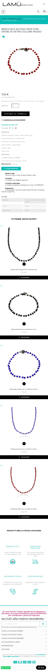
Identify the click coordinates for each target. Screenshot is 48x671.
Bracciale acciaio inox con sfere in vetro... (24, 389)
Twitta (12, 128)
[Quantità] (15, 106)
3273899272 (41, 655)
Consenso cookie (39, 656)
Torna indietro (11, 168)
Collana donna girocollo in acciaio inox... (24, 269)
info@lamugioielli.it (12, 656)
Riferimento (6, 164)
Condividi (9, 128)
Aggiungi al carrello (15, 114)
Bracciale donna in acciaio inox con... (24, 329)
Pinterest (15, 128)
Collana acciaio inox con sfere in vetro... (24, 449)
